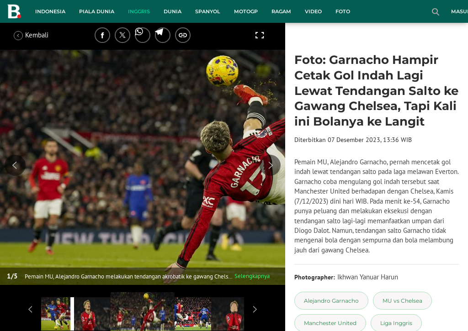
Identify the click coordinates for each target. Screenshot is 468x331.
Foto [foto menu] (342, 11)
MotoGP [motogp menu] (246, 11)
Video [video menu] (313, 11)
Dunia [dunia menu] (172, 11)
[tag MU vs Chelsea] (402, 301)
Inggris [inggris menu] (139, 11)
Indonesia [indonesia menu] (50, 11)
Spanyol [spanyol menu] (207, 11)
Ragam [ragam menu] (281, 11)
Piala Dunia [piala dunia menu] (96, 11)
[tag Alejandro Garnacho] (331, 301)
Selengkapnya (252, 276)
